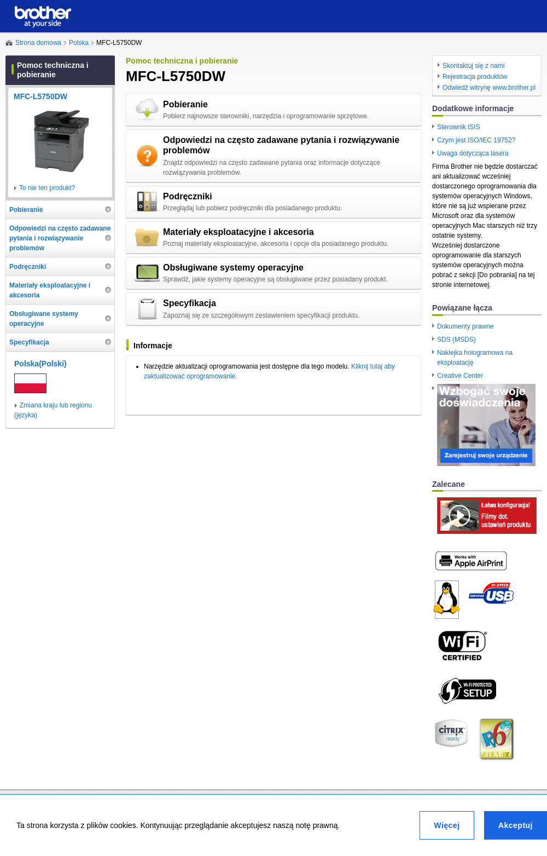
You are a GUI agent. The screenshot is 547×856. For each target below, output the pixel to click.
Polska (79, 43)
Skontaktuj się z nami (473, 66)
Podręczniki (187, 196)
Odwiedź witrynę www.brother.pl (489, 87)
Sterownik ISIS (458, 127)
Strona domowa (38, 43)
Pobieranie (185, 104)
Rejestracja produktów (475, 77)
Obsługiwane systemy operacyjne (233, 267)
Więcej (446, 825)
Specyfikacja (189, 303)
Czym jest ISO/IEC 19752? (476, 140)
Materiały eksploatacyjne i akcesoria (238, 232)
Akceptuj (515, 825)
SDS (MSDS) (456, 339)
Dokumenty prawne (465, 326)
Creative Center (460, 376)
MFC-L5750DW (40, 96)
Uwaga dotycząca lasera (473, 153)
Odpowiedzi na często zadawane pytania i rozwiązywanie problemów (281, 145)
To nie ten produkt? (47, 188)
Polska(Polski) (40, 363)
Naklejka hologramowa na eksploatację (475, 357)
